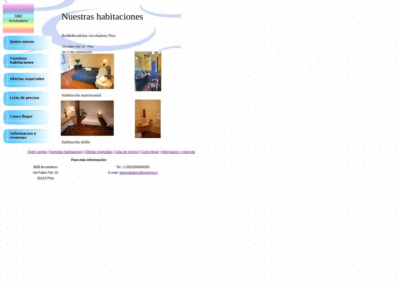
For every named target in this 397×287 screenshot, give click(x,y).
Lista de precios (127, 152)
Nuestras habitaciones (66, 152)
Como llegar (150, 152)
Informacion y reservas (178, 152)
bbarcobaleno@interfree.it (138, 172)
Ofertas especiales (99, 152)
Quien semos (37, 152)
